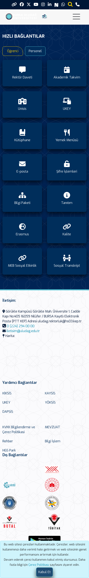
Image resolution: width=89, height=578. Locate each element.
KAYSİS (50, 393)
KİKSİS (6, 393)
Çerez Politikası (39, 565)
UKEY (6, 402)
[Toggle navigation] (76, 16)
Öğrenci (12, 51)
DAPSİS (7, 412)
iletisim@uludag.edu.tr (23, 331)
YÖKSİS (50, 402)
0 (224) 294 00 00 (20, 326)
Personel (35, 51)
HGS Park (9, 450)
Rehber (7, 441)
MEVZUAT (52, 427)
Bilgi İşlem (52, 441)
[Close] (44, 572)
